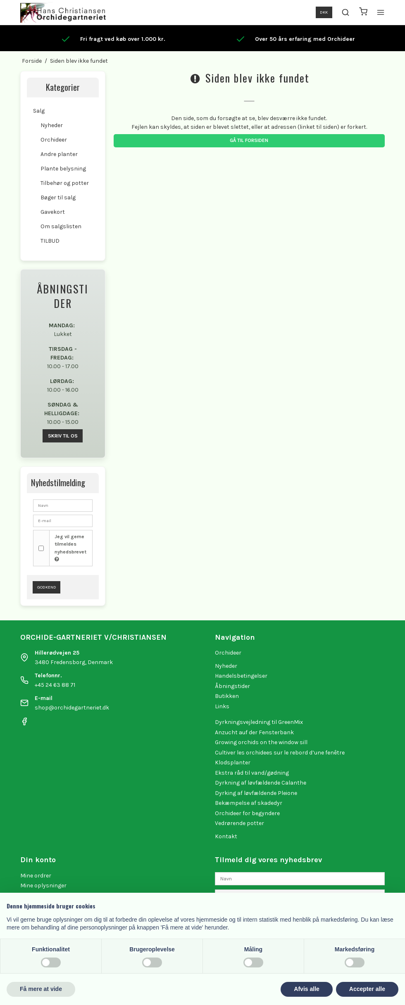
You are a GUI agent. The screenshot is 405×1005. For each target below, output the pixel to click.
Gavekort (52, 211)
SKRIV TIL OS (63, 436)
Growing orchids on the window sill (261, 742)
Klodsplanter (232, 762)
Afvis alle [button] (306, 989)
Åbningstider (232, 686)
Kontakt (226, 836)
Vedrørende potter (239, 823)
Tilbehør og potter (64, 183)
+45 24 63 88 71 (55, 684)
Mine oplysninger (43, 885)
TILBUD (50, 240)
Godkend (46, 587)
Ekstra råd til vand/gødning (252, 772)
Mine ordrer (35, 875)
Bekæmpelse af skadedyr (248, 802)
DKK (324, 12)
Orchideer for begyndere (247, 813)
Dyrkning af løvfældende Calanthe (260, 782)
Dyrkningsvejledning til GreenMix (259, 722)
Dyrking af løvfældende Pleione (256, 793)
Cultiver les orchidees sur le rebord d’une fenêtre (280, 752)
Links (222, 706)
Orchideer (53, 139)
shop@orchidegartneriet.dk (72, 707)
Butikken (227, 696)
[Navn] (300, 878)
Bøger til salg (58, 197)
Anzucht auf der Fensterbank (254, 732)
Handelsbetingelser (241, 675)
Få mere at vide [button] (41, 989)
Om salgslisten (60, 226)
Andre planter (59, 154)
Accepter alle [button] (367, 989)
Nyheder (51, 125)
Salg (39, 110)
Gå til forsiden (249, 140)
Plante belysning (63, 168)
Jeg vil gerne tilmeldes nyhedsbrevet (70, 548)
